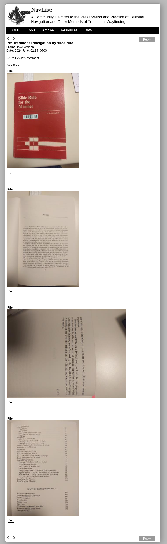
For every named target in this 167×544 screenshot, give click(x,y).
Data (88, 30)
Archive (48, 30)
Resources (69, 30)
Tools (31, 30)
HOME (15, 30)
